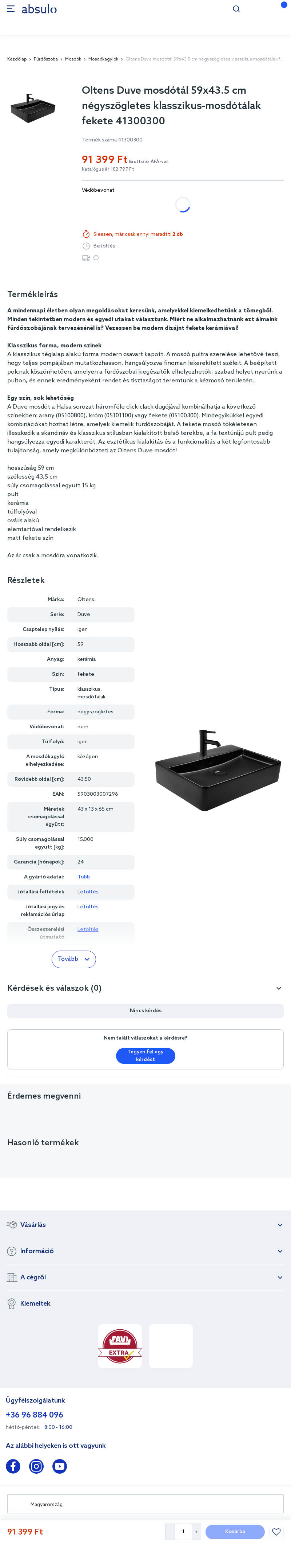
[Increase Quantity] (196, 1532)
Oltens (85, 600)
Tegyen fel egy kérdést (145, 1056)
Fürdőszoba (46, 59)
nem (94, 205)
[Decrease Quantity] (170, 1532)
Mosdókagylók (103, 59)
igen (125, 205)
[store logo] (39, 8)
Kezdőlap (17, 59)
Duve (83, 615)
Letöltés (88, 892)
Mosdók (73, 59)
